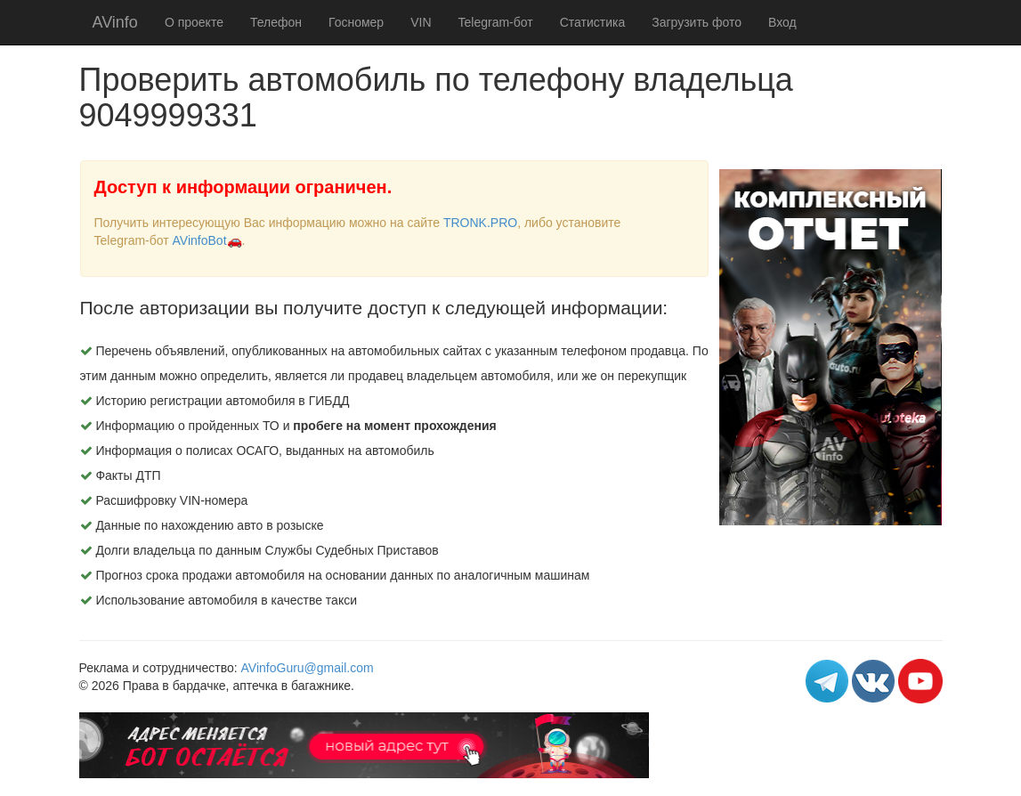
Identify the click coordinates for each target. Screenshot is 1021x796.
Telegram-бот (495, 22)
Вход (782, 22)
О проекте (194, 22)
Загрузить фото (696, 22)
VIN (420, 22)
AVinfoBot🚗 (207, 240)
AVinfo (115, 22)
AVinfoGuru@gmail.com (307, 668)
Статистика (593, 22)
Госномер (356, 22)
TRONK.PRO (480, 222)
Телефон (276, 22)
